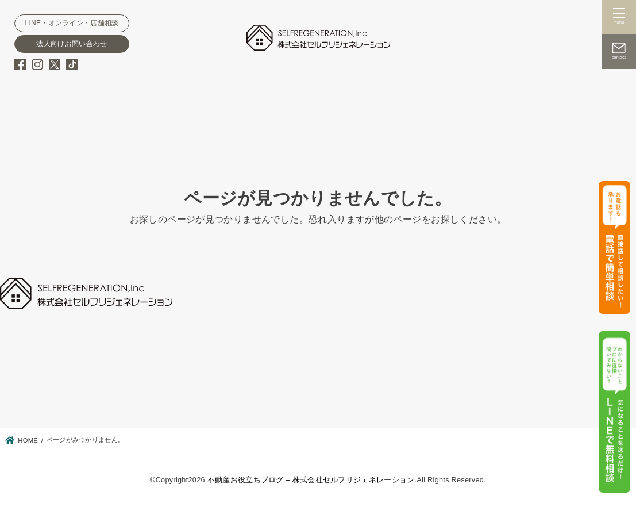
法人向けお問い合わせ (71, 44)
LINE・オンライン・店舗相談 (71, 23)
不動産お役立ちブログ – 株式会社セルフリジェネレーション (311, 480)
